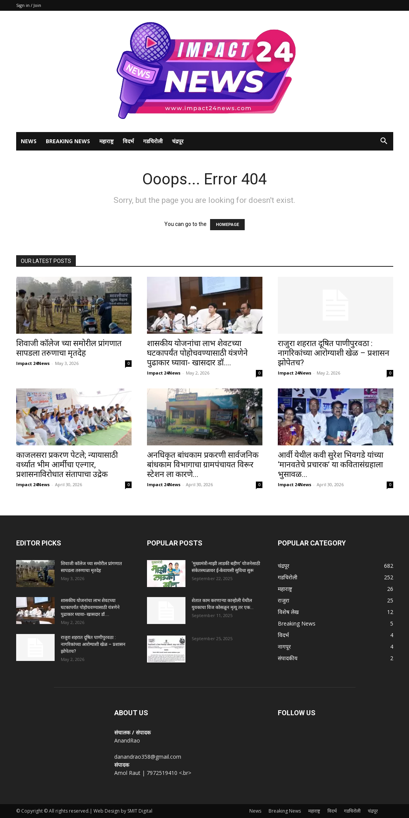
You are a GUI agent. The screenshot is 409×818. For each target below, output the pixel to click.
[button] (384, 142)
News (29, 141)
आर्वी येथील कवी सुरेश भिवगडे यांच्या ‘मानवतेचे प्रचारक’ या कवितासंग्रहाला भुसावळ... (330, 464)
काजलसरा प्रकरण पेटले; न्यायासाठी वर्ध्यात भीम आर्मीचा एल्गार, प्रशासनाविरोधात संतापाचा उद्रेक (67, 464)
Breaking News (68, 141)
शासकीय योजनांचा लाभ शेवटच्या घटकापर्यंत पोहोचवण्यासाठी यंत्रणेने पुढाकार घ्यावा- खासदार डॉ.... (197, 353)
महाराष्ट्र (106, 141)
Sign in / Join (28, 5)
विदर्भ (128, 141)
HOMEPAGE (227, 224)
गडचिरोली (153, 141)
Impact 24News (33, 363)
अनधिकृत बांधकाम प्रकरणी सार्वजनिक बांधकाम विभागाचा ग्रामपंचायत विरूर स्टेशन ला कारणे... (203, 464)
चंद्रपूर (178, 141)
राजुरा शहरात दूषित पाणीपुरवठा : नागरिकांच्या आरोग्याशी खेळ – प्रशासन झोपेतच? (333, 353)
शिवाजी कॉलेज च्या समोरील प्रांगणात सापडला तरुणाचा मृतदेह (69, 348)
